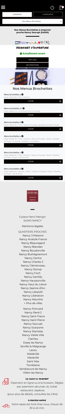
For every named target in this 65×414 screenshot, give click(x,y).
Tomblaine (33, 365)
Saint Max (33, 361)
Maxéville (33, 357)
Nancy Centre (33, 258)
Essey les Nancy (33, 342)
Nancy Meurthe (33, 299)
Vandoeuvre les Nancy (33, 368)
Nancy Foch (33, 273)
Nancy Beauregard (33, 243)
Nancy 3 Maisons (33, 235)
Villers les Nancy (33, 372)
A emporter (48, 14)
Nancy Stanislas (33, 331)
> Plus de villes (33, 303)
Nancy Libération (33, 295)
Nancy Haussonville (33, 280)
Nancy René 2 (33, 312)
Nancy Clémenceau (33, 265)
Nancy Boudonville (33, 250)
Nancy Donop (33, 269)
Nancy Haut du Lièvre (33, 284)
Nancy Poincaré (33, 308)
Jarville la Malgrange (33, 346)
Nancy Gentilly (33, 276)
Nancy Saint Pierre (33, 320)
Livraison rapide (37, 400)
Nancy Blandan (33, 246)
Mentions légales (32, 226)
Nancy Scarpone (33, 327)
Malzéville (33, 353)
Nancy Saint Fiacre (33, 316)
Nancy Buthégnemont (33, 254)
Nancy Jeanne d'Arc (33, 288)
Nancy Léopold (33, 291)
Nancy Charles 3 (33, 261)
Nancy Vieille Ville (33, 335)
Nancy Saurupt (33, 323)
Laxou (33, 350)
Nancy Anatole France (33, 239)
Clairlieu (33, 338)
